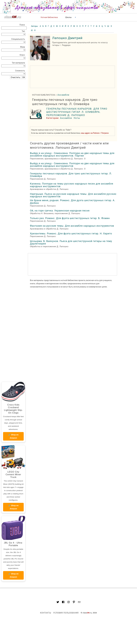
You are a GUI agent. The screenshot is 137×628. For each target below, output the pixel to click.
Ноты (77, 118)
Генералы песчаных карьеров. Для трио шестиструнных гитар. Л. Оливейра (71, 174)
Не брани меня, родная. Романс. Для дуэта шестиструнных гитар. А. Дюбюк (72, 201)
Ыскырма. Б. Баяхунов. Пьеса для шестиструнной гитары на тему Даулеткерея (71, 242)
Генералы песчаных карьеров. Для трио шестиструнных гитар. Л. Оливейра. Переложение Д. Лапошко (76, 112)
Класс (22, 55)
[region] (72, 77)
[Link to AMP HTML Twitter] (57, 602)
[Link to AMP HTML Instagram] (68, 602)
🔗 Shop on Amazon (13, 436)
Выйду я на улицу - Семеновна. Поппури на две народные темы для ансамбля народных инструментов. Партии (72, 154)
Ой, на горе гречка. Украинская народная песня (60, 210)
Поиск (22, 25)
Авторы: (35, 26)
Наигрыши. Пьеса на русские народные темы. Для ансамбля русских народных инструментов (73, 195)
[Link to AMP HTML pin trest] (74, 602)
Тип (23, 31)
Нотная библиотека (49, 17)
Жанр (22, 47)
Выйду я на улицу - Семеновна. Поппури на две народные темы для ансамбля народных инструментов (72, 164)
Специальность (18, 39)
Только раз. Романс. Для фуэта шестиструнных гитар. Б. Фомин (70, 218)
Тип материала (18, 63)
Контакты (45, 613)
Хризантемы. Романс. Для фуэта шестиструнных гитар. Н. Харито (71, 233)
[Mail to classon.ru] (79, 602)
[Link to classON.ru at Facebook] (63, 602)
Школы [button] (68, 17)
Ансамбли (63, 95)
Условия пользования (66, 613)
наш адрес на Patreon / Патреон (95, 133)
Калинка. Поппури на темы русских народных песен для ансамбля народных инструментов (71, 185)
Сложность (20, 71)
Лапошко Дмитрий (67, 38)
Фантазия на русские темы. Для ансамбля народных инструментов (72, 225)
